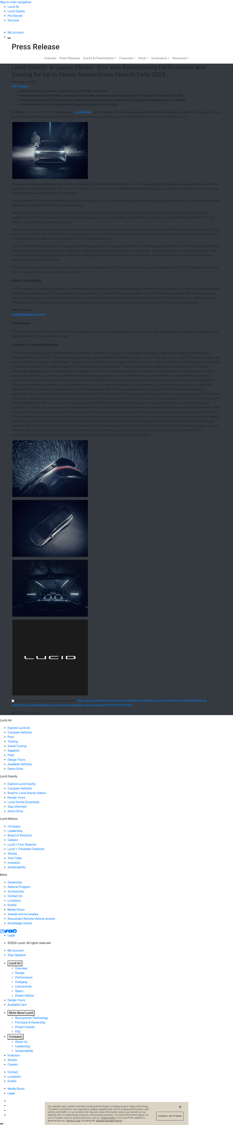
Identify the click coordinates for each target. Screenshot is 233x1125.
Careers (13, 840)
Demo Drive (15, 769)
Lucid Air (15, 963)
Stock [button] (142, 58)
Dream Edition (24, 995)
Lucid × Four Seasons (22, 844)
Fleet (11, 755)
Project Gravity (25, 1027)
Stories (12, 853)
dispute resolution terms (109, 1123)
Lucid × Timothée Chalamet (26, 849)
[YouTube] (10, 931)
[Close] (180, 1109)
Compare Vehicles (20, 732)
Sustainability (17, 867)
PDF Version (20, 86)
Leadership (15, 831)
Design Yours (16, 759)
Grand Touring (17, 746)
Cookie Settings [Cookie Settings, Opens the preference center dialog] (170, 1118)
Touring (13, 741)
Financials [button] (126, 58)
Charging (21, 982)
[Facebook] (15, 931)
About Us (21, 1042)
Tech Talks (15, 858)
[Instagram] (2, 931)
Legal (11, 935)
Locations (14, 900)
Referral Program (19, 887)
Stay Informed (17, 806)
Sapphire (13, 750)
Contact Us (15, 896)
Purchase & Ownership (30, 1022)
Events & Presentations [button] (98, 58)
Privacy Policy (108, 1120)
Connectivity (23, 986)
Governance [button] (159, 58)
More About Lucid (21, 1013)
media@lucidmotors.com (29, 314)
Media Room (16, 909)
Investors (14, 862)
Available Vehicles (20, 764)
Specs (19, 991)
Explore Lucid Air (19, 728)
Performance (24, 977)
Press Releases (69, 58)
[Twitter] (6, 931)
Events (12, 905)
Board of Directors (20, 835)
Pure (11, 737)
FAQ (18, 1031)
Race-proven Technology (31, 1018)
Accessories (16, 891)
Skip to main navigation (15, 2)
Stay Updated (17, 955)
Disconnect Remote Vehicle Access (31, 919)
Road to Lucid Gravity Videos (27, 793)
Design (19, 973)
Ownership (15, 882)
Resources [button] (180, 58)
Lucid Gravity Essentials (23, 802)
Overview (50, 58)
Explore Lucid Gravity (22, 784)
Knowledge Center (20, 923)
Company (14, 826)
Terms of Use (73, 1123)
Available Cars (17, 1004)
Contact (13, 1072)
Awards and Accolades (23, 914)
